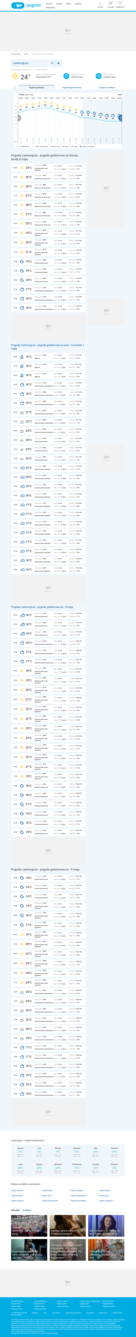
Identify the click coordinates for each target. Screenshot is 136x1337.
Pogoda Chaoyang (17, 1201)
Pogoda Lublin (61, 1304)
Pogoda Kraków (39, 1304)
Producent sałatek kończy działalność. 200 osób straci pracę (26, 1230)
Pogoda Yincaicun (17, 1190)
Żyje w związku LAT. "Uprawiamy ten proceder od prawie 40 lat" (104, 1232)
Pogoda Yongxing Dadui (50, 1201)
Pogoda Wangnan (17, 1196)
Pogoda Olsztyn (108, 1304)
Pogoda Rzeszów (63, 1306)
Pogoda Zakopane (40, 1309)
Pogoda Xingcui (47, 1190)
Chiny (26, 54)
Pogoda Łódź (84, 1304)
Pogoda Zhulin (47, 1196)
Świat (68, 4)
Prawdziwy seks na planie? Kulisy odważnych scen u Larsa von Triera (27, 1254)
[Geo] (59, 63)
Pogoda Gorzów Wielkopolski (90, 1301)
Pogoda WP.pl (16, 54)
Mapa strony (103, 1313)
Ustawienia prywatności (73, 1313)
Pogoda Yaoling (104, 1190)
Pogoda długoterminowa (71, 87)
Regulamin (90, 1313)
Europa (59, 4)
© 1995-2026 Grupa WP (19, 1313)
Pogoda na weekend (107, 87)
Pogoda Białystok (17, 1301)
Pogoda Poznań (39, 1306)
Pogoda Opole (16, 1306)
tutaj (56, 1333)
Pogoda (34, 5)
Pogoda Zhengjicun (77, 1190)
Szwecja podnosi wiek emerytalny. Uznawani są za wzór (102, 1254)
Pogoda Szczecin (85, 1306)
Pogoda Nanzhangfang (78, 1201)
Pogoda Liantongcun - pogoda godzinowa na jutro (40, 345)
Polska (49, 4)
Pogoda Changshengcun (79, 1196)
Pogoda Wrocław (17, 1309)
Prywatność (56, 1313)
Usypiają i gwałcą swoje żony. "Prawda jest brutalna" (65, 1232)
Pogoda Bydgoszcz (40, 1301)
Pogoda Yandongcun (106, 1201)
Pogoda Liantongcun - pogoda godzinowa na (37, 607)
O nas (45, 1313)
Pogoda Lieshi (104, 1196)
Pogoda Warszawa (109, 1306)
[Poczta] (100, 5)
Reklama (35, 1313)
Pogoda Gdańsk (62, 1301)
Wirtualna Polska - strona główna (18, 5)
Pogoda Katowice (109, 1301)
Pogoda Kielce (16, 1304)
